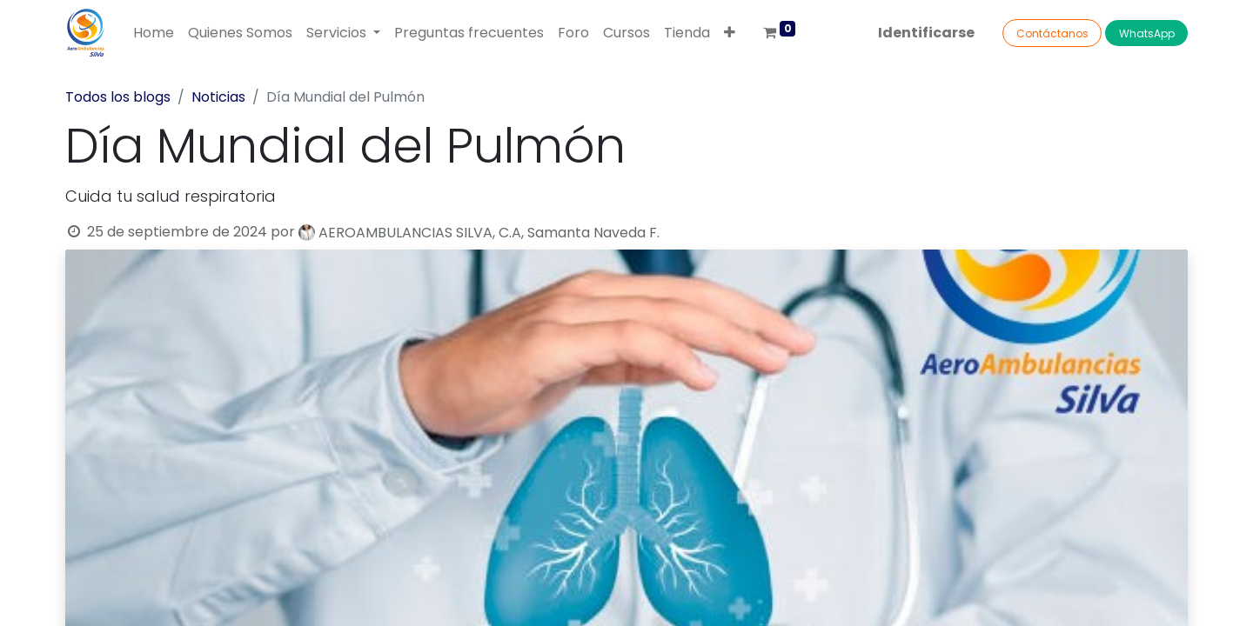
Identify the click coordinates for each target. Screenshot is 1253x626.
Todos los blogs (118, 97)
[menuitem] (153, 33)
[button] (729, 33)
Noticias (218, 97)
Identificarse (926, 33)
